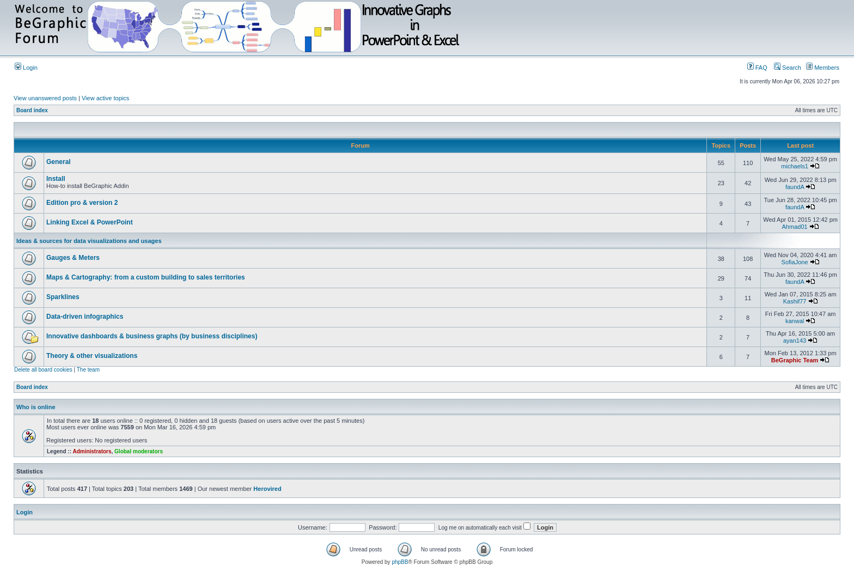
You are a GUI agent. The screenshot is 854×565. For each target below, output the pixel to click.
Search (787, 67)
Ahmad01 (795, 226)
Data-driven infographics (84, 316)
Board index (32, 110)
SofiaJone (795, 262)
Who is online (36, 407)
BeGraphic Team (795, 360)
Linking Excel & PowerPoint (89, 222)
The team (88, 370)
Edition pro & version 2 (82, 202)
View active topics (105, 98)
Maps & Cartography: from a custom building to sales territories (145, 277)
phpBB (400, 562)
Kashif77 (795, 301)
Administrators (91, 451)
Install (55, 179)
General (58, 162)
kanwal (794, 321)
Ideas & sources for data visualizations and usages (89, 241)
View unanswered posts (45, 98)
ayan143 (794, 340)
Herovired (267, 488)
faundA (794, 187)
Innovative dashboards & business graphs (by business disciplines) (151, 336)
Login (26, 67)
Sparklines (63, 297)
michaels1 (794, 166)
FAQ (757, 67)
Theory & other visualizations (91, 356)
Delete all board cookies (43, 370)
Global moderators (138, 451)
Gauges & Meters (73, 258)
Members (822, 67)
